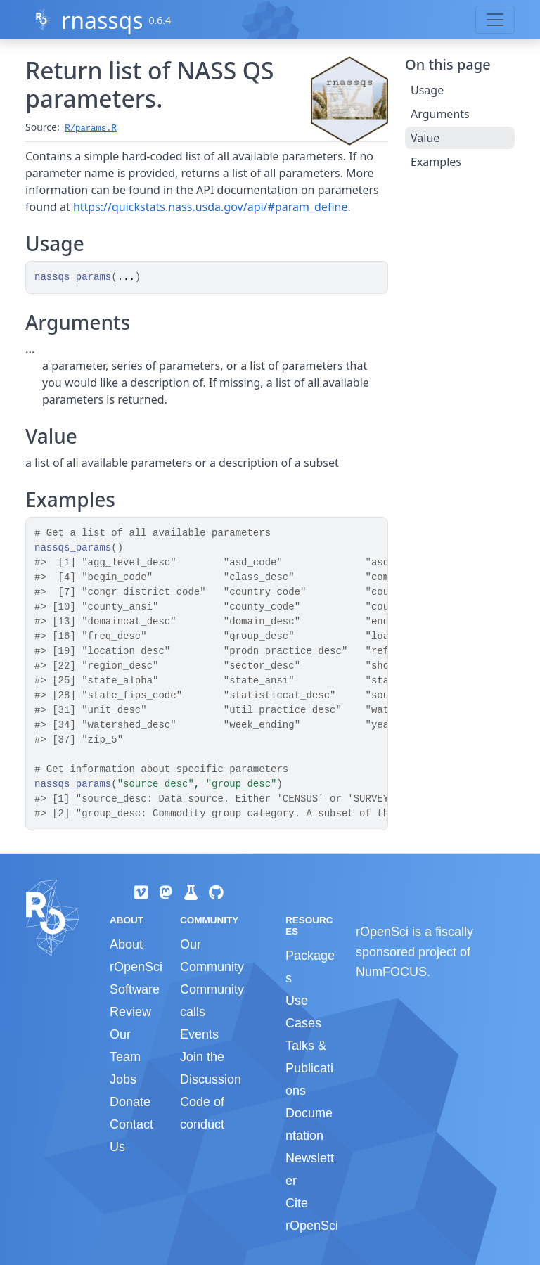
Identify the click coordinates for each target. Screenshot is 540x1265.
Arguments (440, 114)
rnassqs (102, 20)
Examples (436, 161)
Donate (130, 1102)
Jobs (123, 1079)
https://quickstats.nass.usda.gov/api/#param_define (210, 206)
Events (199, 1034)
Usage (427, 90)
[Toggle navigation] (495, 20)
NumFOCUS (391, 972)
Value (425, 138)
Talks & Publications (309, 1068)
